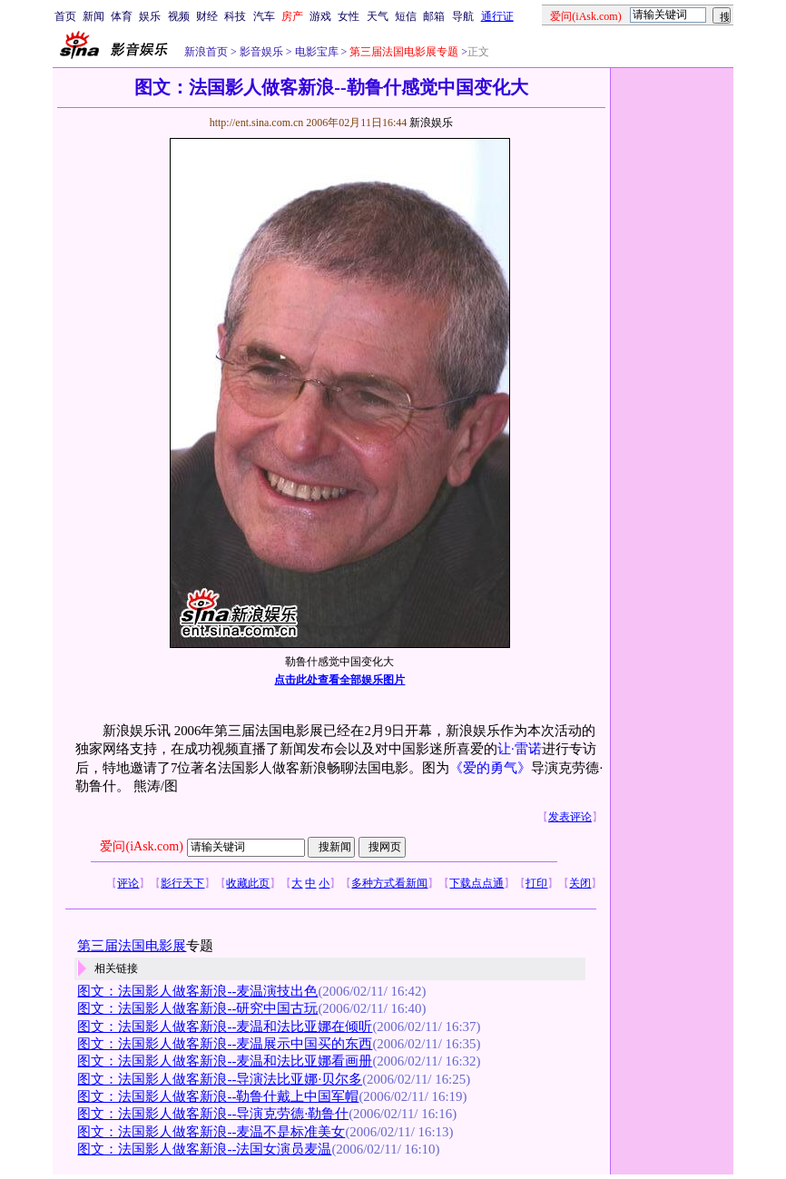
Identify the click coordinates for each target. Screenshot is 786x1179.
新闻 (93, 16)
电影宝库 (315, 51)
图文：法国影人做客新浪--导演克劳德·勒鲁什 (213, 1113)
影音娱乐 (261, 51)
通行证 (497, 16)
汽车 (264, 16)
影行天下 (182, 883)
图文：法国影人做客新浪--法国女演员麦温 (204, 1149)
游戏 (320, 16)
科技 (235, 16)
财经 (207, 16)
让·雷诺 (519, 749)
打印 (536, 883)
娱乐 (150, 16)
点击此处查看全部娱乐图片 (339, 679)
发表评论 (570, 817)
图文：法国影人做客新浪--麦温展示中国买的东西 (224, 1044)
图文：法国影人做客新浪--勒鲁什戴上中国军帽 (218, 1096)
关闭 (580, 883)
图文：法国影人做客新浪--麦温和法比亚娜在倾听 (224, 1026)
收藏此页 (248, 883)
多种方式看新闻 (389, 883)
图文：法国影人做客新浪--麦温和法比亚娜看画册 (224, 1061)
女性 (348, 16)
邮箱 (434, 16)
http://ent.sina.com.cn (258, 122)
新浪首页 (206, 51)
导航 (463, 16)
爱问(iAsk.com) (141, 846)
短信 (406, 16)
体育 (122, 16)
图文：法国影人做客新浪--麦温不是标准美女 (211, 1132)
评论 (128, 883)
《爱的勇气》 (490, 768)
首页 (65, 16)
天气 (377, 16)
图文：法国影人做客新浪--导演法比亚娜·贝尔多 (219, 1079)
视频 (179, 16)
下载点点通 (476, 883)
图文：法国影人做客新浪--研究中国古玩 (197, 1008)
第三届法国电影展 (131, 945)
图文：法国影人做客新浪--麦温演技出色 (197, 991)
